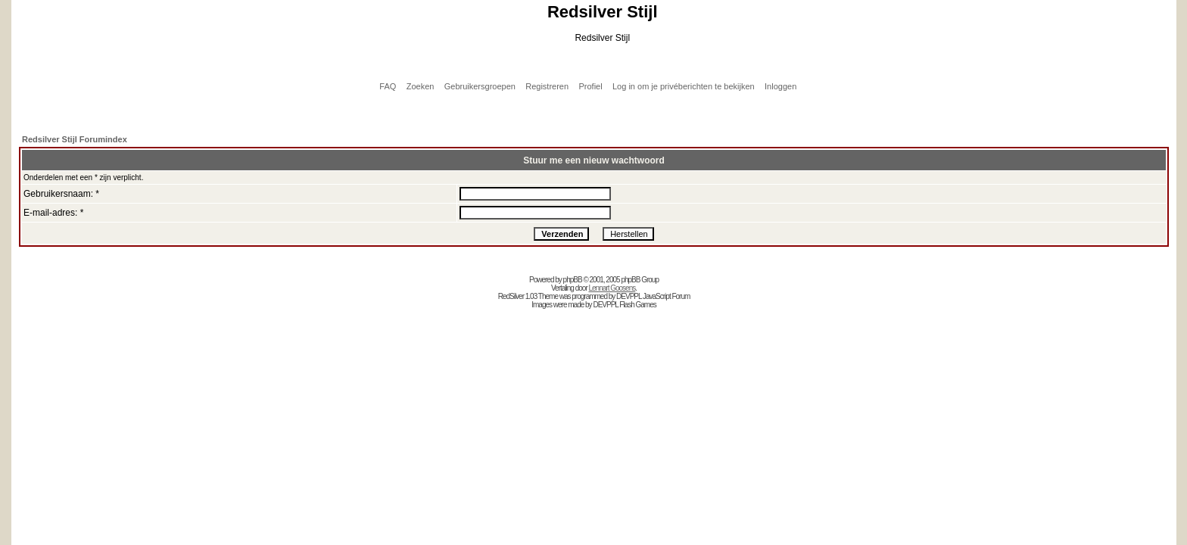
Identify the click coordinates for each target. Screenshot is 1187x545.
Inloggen (780, 86)
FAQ (387, 86)
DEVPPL (628, 296)
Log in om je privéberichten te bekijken (683, 86)
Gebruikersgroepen (480, 86)
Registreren (547, 86)
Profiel (590, 86)
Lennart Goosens (612, 288)
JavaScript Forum (666, 296)
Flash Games (637, 305)
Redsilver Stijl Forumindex (74, 139)
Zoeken (421, 86)
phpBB (572, 280)
